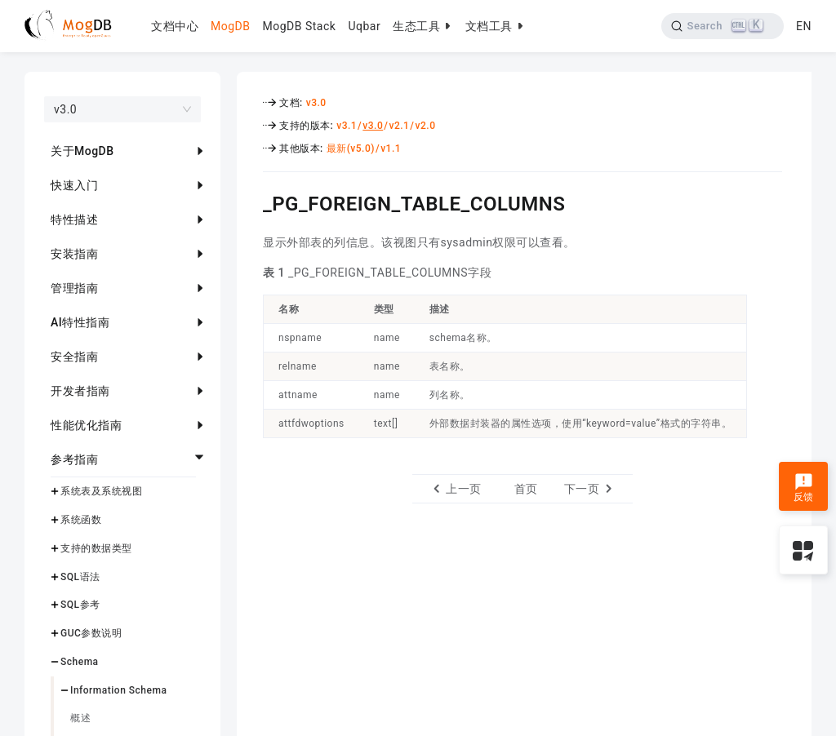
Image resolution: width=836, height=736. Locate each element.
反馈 (804, 487)
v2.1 (399, 125)
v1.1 (390, 148)
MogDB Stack (299, 26)
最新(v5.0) (351, 148)
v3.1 (346, 125)
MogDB (230, 26)
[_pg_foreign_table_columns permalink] (250, 201)
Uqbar (364, 26)
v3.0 (316, 103)
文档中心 (174, 26)
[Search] (723, 26)
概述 (80, 718)
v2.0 (426, 125)
